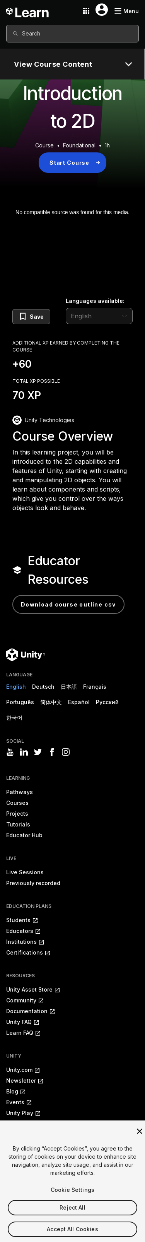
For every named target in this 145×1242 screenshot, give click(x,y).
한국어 (14, 717)
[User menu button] (102, 9)
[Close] (139, 1142)
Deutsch (43, 686)
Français (94, 686)
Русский (107, 702)
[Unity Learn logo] (27, 11)
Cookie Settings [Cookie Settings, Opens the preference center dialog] (72, 1200)
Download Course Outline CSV (68, 604)
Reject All (72, 1218)
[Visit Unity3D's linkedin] (24, 752)
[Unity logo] (25, 655)
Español (79, 702)
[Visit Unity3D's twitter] (38, 752)
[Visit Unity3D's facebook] (52, 752)
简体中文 (51, 702)
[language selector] (99, 316)
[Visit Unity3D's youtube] (10, 752)
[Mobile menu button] (126, 11)
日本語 (69, 686)
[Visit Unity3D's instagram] (66, 752)
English (16, 686)
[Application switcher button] (86, 11)
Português (20, 702)
